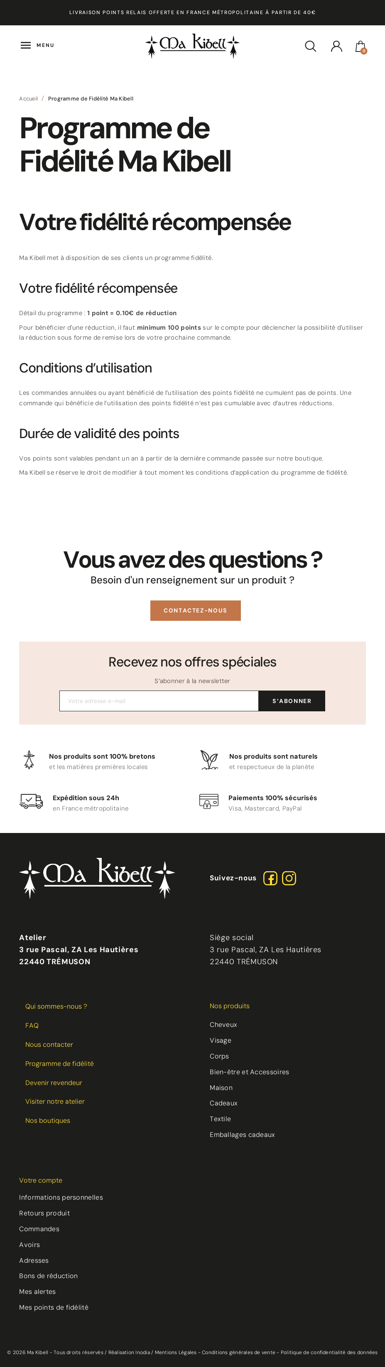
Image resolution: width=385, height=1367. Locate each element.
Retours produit (44, 1213)
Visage (220, 1040)
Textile (220, 1119)
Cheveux (223, 1024)
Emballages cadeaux (242, 1134)
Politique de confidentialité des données (329, 1352)
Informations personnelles (61, 1197)
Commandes (39, 1229)
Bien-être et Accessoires (249, 1072)
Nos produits (230, 1006)
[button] (195, 610)
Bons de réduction (48, 1275)
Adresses (34, 1260)
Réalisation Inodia (129, 1352)
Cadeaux (224, 1103)
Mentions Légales (176, 1352)
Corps (219, 1056)
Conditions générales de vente (238, 1352)
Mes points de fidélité (53, 1307)
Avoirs (29, 1244)
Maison (221, 1087)
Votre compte (40, 1180)
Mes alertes (37, 1291)
